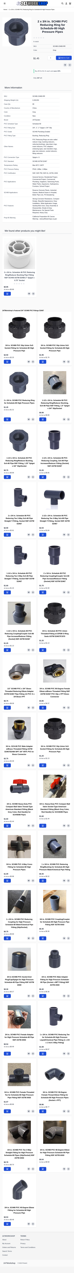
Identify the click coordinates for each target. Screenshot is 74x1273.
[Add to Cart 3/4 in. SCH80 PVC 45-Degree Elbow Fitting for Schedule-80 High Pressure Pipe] (7, 1224)
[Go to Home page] (32, 3)
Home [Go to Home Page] (5, 9)
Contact (5, 1255)
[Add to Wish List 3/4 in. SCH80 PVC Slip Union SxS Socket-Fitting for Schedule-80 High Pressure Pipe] (28, 361)
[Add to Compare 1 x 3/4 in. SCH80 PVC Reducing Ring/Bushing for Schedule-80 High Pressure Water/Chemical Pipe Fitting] (68, 880)
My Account (6, 1243)
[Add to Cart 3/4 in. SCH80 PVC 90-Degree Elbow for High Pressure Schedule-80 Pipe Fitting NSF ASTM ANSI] (42, 1169)
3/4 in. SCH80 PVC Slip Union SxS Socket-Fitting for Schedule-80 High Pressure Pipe (19, 348)
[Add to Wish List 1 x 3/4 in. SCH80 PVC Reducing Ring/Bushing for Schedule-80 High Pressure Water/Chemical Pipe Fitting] (64, 880)
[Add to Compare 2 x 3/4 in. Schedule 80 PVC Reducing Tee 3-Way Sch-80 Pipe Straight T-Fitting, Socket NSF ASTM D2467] (33, 534)
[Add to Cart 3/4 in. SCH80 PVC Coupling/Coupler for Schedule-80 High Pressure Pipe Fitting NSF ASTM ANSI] (42, 938)
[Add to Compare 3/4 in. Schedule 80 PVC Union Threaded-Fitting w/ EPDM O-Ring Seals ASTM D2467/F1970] (68, 650)
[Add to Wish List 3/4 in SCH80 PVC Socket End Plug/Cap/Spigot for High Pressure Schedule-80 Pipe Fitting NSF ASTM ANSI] (28, 996)
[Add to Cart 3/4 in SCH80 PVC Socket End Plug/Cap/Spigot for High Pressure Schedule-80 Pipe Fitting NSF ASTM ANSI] (7, 996)
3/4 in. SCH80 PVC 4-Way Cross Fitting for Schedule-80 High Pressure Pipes (19, 867)
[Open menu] (4, 3)
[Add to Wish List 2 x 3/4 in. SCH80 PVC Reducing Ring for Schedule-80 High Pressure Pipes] (28, 419)
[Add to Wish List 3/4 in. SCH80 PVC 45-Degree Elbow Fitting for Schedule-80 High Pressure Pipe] (28, 1224)
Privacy (22, 1243)
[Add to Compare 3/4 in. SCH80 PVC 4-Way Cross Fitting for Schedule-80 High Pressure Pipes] (33, 880)
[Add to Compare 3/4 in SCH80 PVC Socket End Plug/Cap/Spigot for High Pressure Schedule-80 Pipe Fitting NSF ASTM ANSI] (33, 996)
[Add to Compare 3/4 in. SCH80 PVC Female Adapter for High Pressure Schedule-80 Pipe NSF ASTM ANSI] (33, 1053)
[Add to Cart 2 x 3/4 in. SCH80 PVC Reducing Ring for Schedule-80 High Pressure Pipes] (7, 419)
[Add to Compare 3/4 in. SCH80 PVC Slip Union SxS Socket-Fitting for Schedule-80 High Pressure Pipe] (33, 361)
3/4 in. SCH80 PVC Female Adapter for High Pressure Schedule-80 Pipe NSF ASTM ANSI (19, 1037)
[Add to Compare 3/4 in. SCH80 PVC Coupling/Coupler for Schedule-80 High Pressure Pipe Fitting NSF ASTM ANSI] (68, 938)
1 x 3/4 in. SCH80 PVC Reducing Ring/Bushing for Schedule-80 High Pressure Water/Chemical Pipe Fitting (54, 867)
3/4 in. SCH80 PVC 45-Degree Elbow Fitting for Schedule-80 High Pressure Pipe (19, 1210)
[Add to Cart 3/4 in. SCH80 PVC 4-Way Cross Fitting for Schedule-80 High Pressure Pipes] (7, 881)
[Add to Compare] (70, 65)
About (4, 1240)
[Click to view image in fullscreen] (16, 31)
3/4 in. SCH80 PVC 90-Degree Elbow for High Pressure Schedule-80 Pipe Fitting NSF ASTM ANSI (54, 1152)
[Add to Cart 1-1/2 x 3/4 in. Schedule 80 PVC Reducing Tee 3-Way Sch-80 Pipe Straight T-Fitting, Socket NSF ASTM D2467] (42, 535)
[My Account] (66, 3)
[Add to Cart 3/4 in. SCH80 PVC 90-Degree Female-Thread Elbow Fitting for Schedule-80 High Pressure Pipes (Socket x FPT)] (42, 1111)
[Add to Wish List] (65, 65)
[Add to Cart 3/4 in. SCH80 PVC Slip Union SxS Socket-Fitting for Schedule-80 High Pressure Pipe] (7, 362)
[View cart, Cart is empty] (70, 3)
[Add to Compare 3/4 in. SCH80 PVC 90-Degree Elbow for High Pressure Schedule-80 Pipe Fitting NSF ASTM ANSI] (68, 1169)
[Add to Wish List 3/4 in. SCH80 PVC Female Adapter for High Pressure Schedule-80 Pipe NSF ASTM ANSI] (28, 1053)
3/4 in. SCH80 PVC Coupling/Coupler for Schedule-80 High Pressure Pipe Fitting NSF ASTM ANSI (55, 922)
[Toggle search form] (62, 3)
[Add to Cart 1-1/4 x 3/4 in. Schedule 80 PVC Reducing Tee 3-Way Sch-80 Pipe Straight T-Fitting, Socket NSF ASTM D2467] (7, 592)
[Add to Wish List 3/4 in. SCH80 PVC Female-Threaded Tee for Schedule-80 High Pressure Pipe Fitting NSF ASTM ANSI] (28, 1111)
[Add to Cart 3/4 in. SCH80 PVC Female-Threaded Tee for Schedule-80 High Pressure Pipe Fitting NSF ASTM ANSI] (7, 1111)
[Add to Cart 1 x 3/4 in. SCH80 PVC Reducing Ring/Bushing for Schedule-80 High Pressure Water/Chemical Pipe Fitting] (42, 881)
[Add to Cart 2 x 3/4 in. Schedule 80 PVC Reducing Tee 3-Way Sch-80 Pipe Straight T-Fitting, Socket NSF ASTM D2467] (7, 535)
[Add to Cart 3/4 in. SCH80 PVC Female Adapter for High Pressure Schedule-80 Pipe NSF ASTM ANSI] (7, 1054)
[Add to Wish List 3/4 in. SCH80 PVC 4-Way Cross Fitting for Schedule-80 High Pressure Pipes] (28, 880)
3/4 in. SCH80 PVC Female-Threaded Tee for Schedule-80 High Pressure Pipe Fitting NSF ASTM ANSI (19, 1095)
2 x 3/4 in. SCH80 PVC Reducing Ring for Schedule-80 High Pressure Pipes (31, 9)
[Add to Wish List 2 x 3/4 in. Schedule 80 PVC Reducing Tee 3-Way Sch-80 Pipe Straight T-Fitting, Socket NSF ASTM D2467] (28, 534)
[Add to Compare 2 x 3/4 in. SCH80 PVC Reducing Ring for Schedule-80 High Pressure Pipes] (33, 419)
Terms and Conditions (27, 1247)
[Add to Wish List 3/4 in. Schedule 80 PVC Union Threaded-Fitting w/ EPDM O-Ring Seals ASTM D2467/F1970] (64, 650)
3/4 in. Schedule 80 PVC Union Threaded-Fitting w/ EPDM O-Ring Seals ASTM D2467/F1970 (55, 633)
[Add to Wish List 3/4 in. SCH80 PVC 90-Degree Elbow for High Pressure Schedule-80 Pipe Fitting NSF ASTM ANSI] (64, 1169)
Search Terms (7, 1251)
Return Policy (25, 1240)
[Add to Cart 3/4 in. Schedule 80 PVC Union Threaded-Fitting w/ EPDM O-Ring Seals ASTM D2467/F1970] (42, 650)
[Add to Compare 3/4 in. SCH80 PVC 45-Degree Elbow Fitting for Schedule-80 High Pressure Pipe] (33, 1224)
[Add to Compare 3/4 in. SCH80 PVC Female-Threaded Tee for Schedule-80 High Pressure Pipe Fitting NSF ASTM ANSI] (33, 1111)
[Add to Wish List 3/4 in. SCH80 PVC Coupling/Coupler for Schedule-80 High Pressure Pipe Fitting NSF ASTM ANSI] (64, 938)
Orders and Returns (9, 1247)
